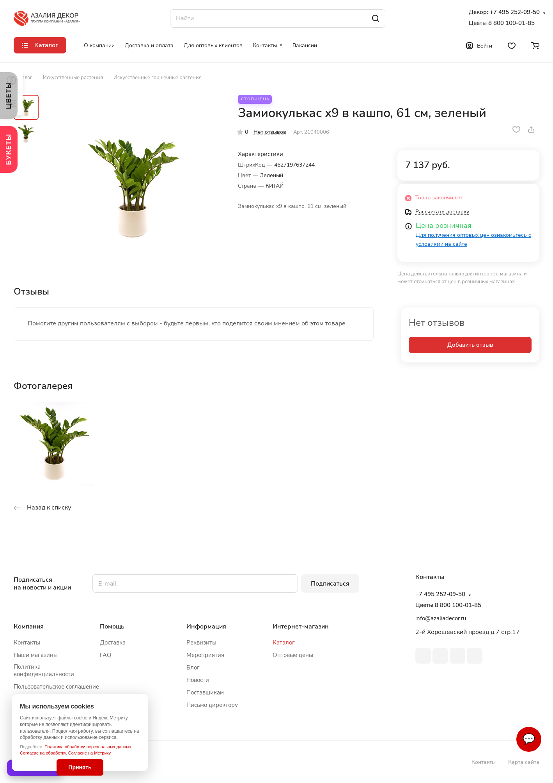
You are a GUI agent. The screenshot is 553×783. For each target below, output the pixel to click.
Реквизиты (201, 642)
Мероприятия (205, 655)
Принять (79, 767)
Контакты (27, 642)
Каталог (284, 642)
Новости (197, 680)
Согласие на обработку (43, 753)
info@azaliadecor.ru (440, 618)
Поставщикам (205, 692)
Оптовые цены (293, 655)
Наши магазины (36, 655)
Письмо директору (212, 705)
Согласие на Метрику (89, 753)
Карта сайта (523, 762)
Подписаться (330, 583)
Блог (193, 667)
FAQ (106, 655)
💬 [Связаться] (529, 739)
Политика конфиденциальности (44, 670)
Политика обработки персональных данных (87, 746)
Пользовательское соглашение (56, 687)
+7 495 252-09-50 (515, 12)
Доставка (113, 642)
